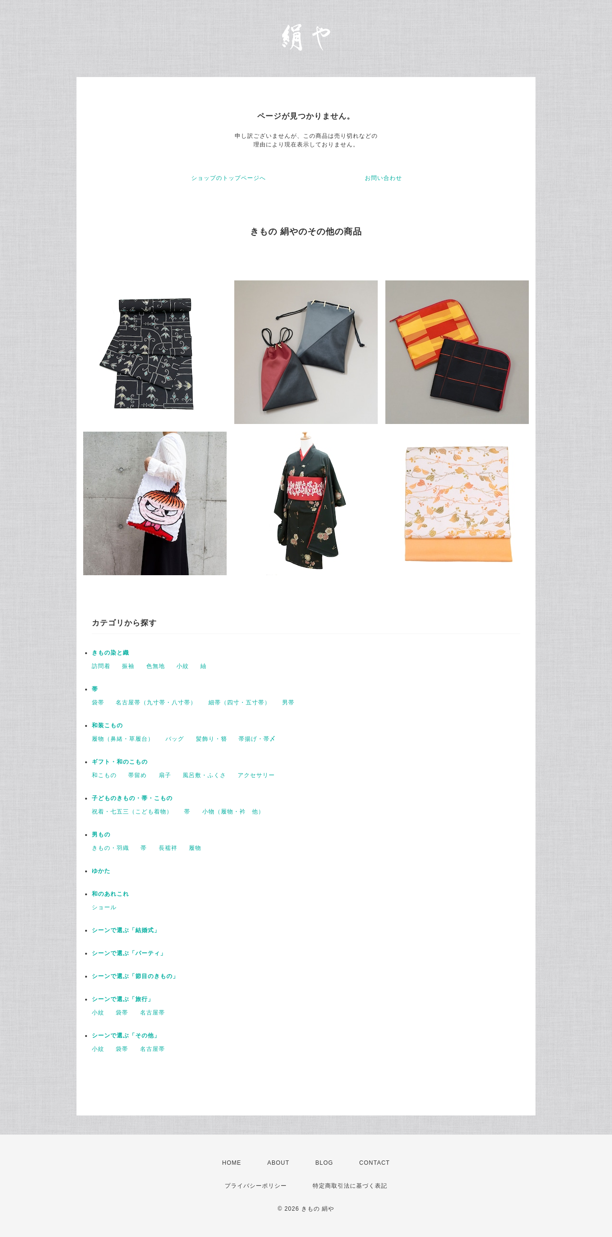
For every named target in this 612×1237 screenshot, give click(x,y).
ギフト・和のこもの (120, 761)
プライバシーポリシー (256, 1185)
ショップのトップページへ (228, 178)
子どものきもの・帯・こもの (132, 798)
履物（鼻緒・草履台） (123, 739)
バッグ (174, 739)
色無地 (155, 666)
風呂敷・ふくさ (204, 775)
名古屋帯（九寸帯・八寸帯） (156, 702)
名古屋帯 (152, 1012)
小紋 (182, 666)
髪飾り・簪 (211, 739)
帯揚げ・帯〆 (257, 739)
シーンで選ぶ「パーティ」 (129, 953)
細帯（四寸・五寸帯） (239, 702)
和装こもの (107, 725)
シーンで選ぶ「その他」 (126, 1035)
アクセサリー (256, 775)
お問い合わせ (383, 178)
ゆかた (101, 871)
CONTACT (374, 1162)
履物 (195, 848)
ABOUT (278, 1162)
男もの (101, 834)
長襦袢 (168, 848)
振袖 (128, 666)
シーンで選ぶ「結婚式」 (126, 930)
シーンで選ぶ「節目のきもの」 (135, 976)
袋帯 (98, 702)
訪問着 (101, 666)
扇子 (165, 775)
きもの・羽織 (110, 848)
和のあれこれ (110, 894)
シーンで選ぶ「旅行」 (123, 999)
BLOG (324, 1162)
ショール (104, 907)
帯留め (137, 775)
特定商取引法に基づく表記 (350, 1185)
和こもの (104, 775)
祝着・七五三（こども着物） (132, 811)
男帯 (288, 702)
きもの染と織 (110, 652)
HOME (231, 1162)
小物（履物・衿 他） (233, 811)
